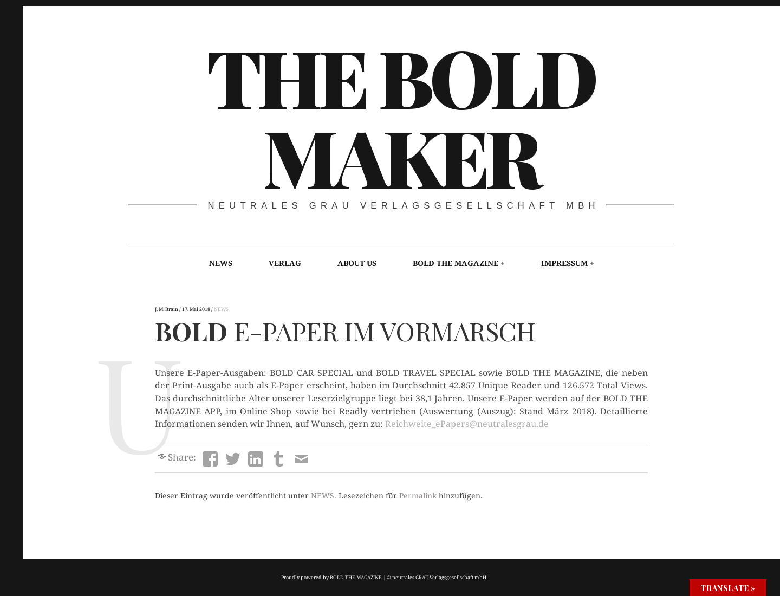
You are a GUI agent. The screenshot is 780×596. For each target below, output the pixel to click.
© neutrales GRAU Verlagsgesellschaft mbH (436, 577)
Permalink (418, 495)
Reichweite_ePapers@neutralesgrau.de (467, 424)
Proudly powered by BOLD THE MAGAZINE (331, 577)
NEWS (220, 263)
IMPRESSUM (564, 263)
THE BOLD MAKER (400, 115)
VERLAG (285, 263)
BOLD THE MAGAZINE (455, 263)
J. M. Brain (167, 309)
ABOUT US (356, 263)
